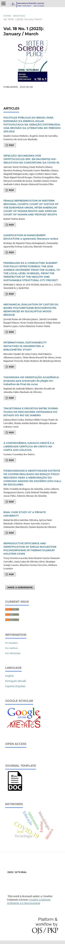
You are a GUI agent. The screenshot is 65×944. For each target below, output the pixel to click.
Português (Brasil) (15, 681)
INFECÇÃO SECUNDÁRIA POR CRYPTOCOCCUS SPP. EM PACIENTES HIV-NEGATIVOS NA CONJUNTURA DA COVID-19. (31, 159)
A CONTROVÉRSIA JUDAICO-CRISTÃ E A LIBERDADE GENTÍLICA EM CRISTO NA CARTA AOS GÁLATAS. (28, 446)
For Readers (11, 642)
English (9, 675)
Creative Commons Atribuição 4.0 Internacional (29, 901)
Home (7, 15)
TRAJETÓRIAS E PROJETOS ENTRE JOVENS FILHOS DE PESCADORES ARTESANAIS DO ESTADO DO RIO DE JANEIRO (30, 412)
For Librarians (12, 653)
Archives (19, 15)
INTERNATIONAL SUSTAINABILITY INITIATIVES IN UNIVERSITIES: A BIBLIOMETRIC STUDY (25, 346)
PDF (11, 145)
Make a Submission (20, 587)
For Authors (11, 648)
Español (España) (15, 686)
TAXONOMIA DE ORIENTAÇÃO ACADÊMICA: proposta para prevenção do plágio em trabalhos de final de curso (31, 381)
